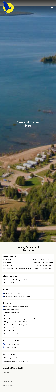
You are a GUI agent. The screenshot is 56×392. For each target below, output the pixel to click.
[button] (52, 8)
